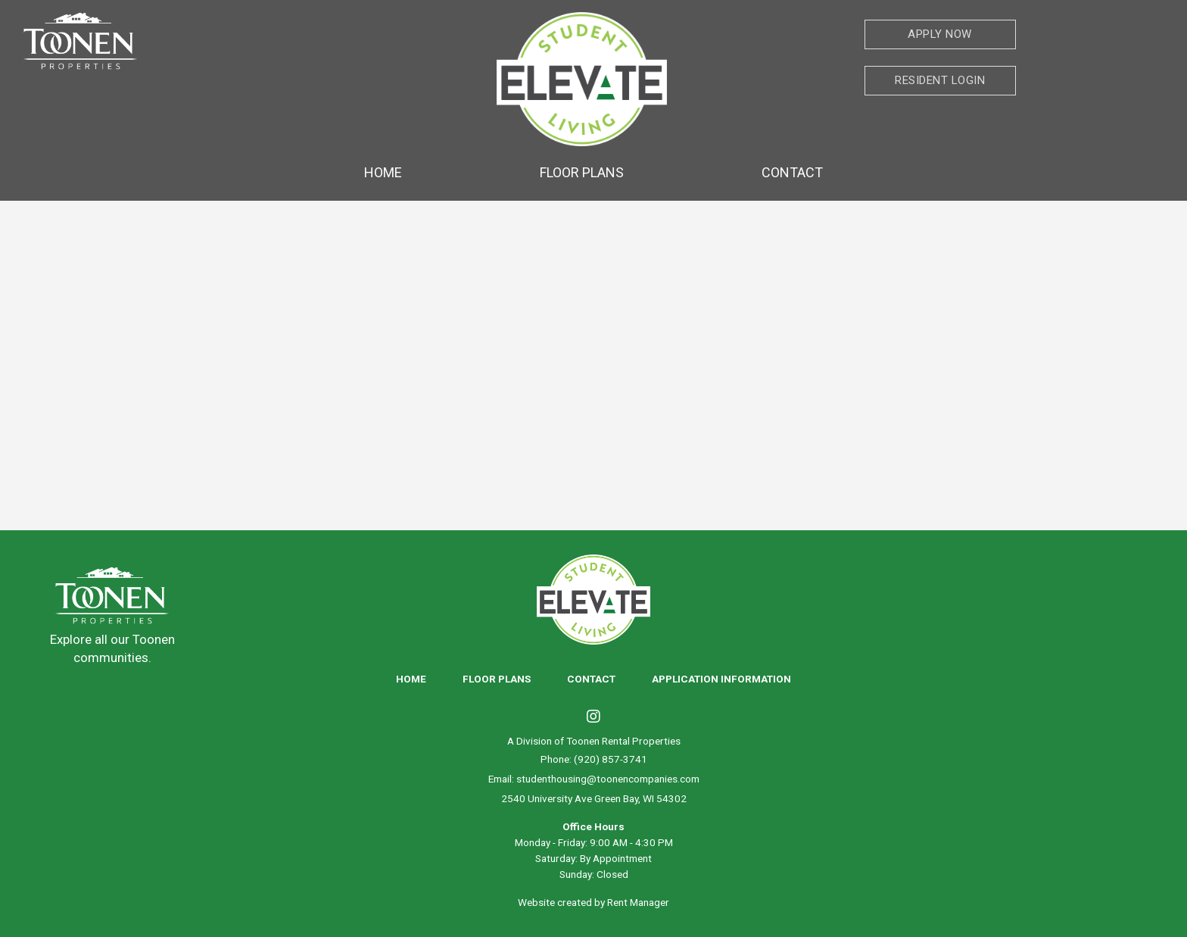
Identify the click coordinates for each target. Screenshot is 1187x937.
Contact (792, 172)
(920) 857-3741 (610, 759)
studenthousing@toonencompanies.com (607, 779)
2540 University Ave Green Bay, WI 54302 (594, 798)
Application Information (721, 679)
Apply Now (940, 34)
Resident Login (940, 80)
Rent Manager (638, 902)
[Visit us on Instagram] (593, 718)
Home (383, 172)
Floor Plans (582, 172)
